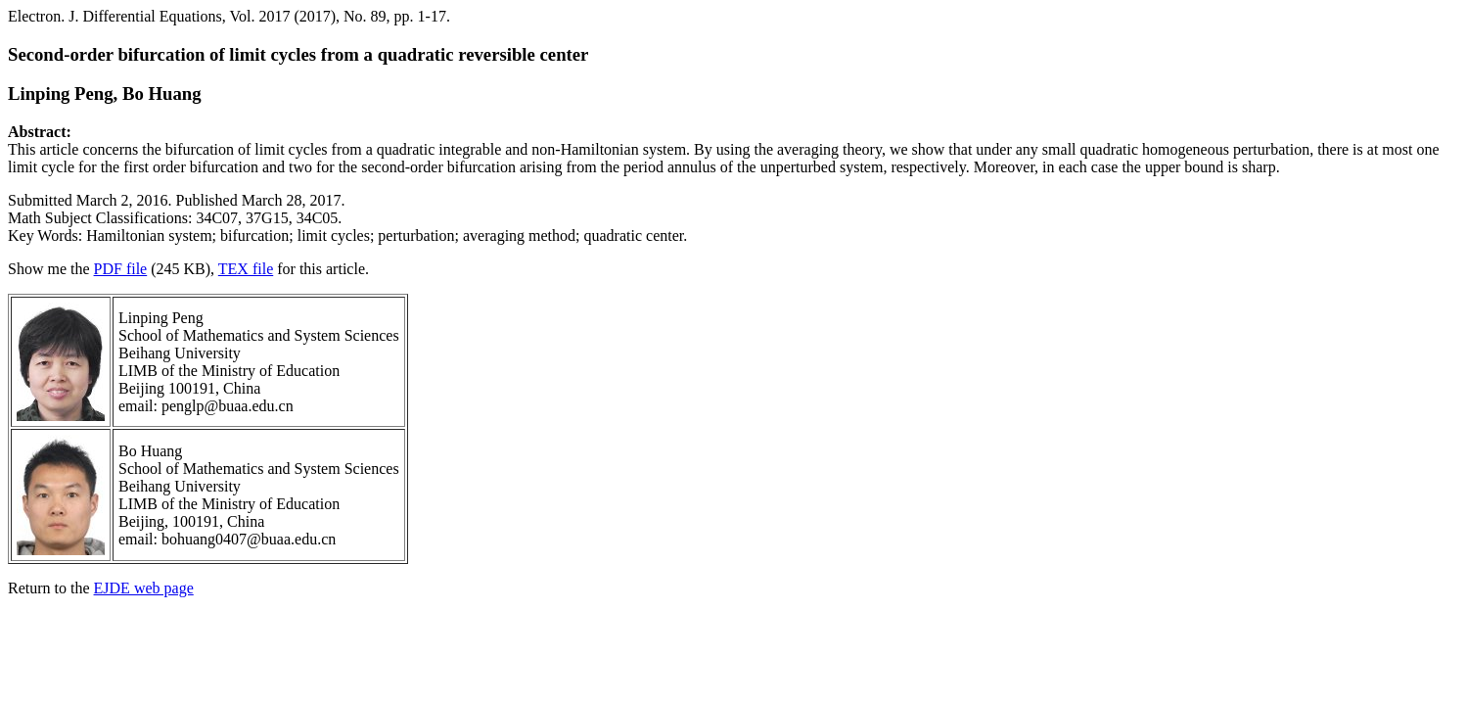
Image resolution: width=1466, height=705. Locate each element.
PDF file (121, 268)
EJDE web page (144, 588)
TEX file (245, 268)
